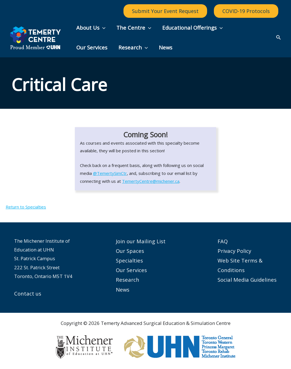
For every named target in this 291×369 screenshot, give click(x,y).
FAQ (223, 241)
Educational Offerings (191, 28)
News (122, 47)
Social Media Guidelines (247, 279)
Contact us (27, 293)
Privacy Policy (234, 250)
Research (90, 47)
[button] (102, 28)
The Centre (133, 28)
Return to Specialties (26, 207)
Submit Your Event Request (165, 11)
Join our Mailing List (141, 241)
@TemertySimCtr (110, 173)
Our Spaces (130, 250)
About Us (90, 28)
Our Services (247, 27)
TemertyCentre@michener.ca (150, 181)
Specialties (129, 260)
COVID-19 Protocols (246, 11)
